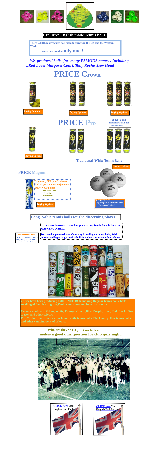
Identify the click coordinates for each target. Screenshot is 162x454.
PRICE (70, 122)
